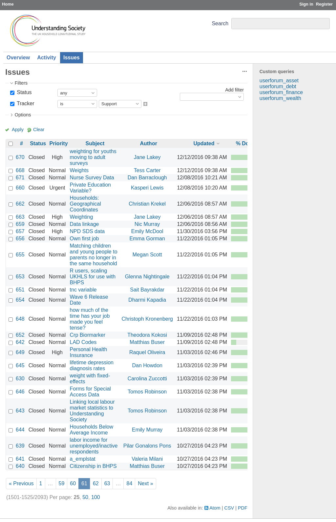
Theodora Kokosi (147, 335)
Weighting (81, 217)
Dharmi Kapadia (147, 300)
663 (20, 217)
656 (20, 238)
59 (62, 483)
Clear (38, 129)
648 (20, 319)
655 (20, 254)
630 (20, 378)
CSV (229, 508)
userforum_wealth (280, 98)
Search (220, 23)
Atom (214, 508)
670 (20, 157)
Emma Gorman (147, 238)
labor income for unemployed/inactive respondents (94, 445)
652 (20, 335)
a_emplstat (82, 459)
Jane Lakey (147, 157)
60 (73, 483)
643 (20, 410)
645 (20, 365)
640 (20, 466)
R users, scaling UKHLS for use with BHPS (93, 276)
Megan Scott (147, 254)
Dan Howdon (147, 365)
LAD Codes (83, 342)
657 (20, 231)
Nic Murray (147, 224)
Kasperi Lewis (147, 188)
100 (95, 497)
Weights (79, 170)
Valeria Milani (147, 459)
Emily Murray (147, 429)
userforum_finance (281, 92)
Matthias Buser (147, 342)
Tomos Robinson (147, 391)
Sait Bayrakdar (147, 289)
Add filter (234, 89)
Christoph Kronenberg (147, 319)
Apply (18, 129)
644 (20, 429)
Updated (203, 143)
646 (20, 391)
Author (148, 143)
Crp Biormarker (87, 335)
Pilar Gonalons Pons (147, 446)
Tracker (24, 103)
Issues (71, 57)
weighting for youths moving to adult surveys (93, 157)
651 (20, 289)
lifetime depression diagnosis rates (92, 365)
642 (20, 342)
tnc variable (83, 289)
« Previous (21, 483)
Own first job (84, 238)
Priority (59, 143)
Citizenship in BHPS (93, 466)
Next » (145, 483)
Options (23, 114)
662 (20, 204)
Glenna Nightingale (147, 276)
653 (20, 276)
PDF (242, 508)
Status (23, 92)
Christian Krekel (147, 204)
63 (107, 483)
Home (8, 4)
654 (20, 300)
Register (324, 4)
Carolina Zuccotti (147, 378)
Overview (18, 57)
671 (20, 177)
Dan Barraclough (147, 177)
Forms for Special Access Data (90, 391)
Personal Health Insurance (88, 352)
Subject (95, 143)
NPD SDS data (87, 231)
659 (20, 224)
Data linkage (84, 224)
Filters (21, 83)
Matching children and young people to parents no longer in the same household (93, 254)
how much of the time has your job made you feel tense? (90, 319)
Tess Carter (147, 170)
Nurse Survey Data (92, 177)
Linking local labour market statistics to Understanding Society (92, 410)
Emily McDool (147, 231)
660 (20, 188)
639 (20, 446)
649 (20, 352)
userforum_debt (278, 86)
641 (20, 459)
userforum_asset (279, 80)
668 (20, 170)
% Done (245, 143)
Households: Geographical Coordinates (85, 203)
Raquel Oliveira (147, 352)
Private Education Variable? (90, 187)
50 (85, 497)
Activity (46, 57)
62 (96, 483)
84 (129, 483)
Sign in (306, 4)
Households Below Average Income (92, 429)
